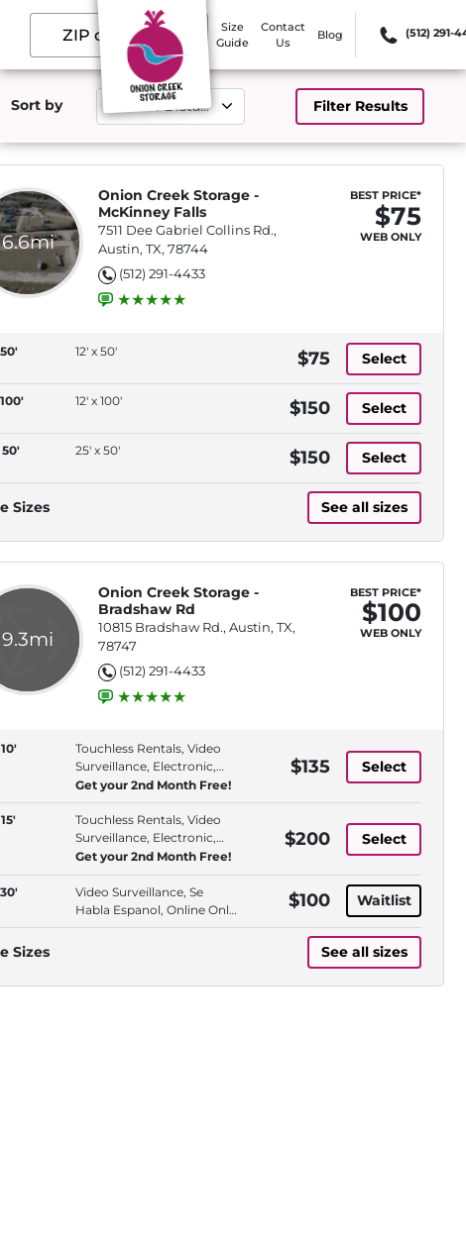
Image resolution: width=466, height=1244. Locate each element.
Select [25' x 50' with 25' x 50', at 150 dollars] (384, 457)
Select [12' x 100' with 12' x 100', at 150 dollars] (384, 408)
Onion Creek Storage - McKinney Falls (178, 204)
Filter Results (360, 106)
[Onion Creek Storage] (154, 62)
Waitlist (384, 900)
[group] (151, 300)
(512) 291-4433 (162, 273)
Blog (330, 35)
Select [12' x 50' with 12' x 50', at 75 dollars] (384, 358)
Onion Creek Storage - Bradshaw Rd (178, 601)
